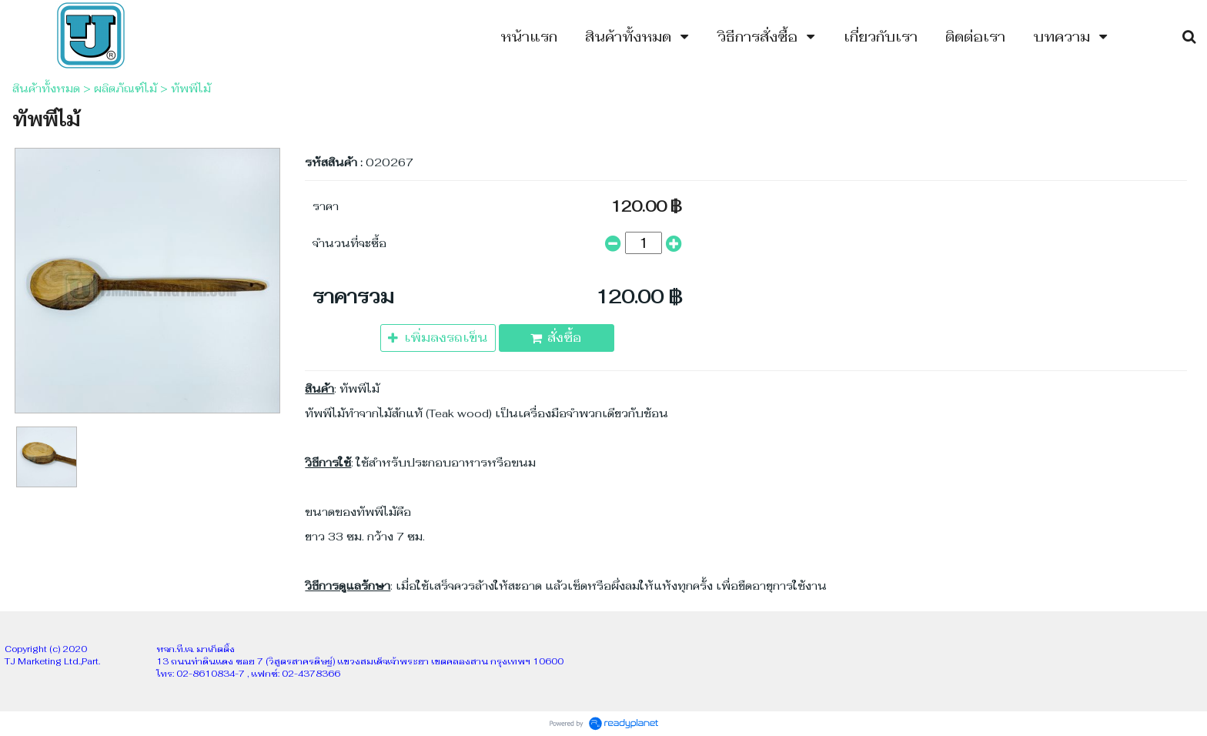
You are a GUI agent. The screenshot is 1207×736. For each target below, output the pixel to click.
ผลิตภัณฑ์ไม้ (125, 88)
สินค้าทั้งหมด (46, 88)
